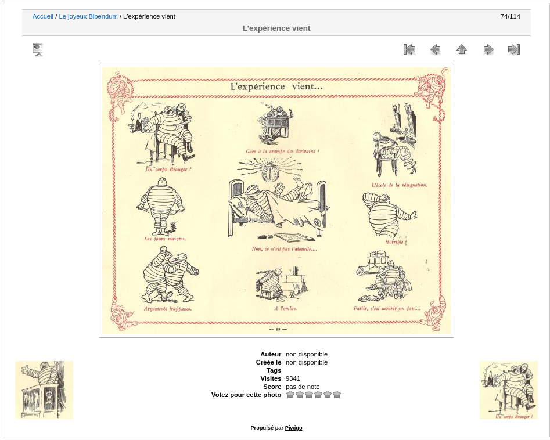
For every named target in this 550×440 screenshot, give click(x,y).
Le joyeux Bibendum (88, 16)
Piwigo (294, 428)
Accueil (43, 16)
